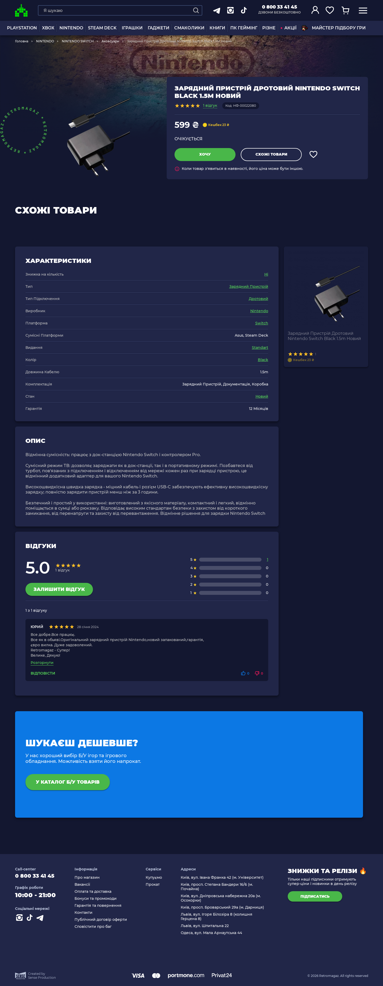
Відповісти (43, 673)
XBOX (48, 27)
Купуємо (157, 877)
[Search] (196, 10)
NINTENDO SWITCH (78, 41)
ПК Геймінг (243, 27)
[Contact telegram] (41, 921)
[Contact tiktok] (30, 921)
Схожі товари (271, 154)
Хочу (205, 154)
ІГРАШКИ (132, 27)
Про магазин (92, 877)
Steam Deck (102, 27)
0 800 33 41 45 (279, 7)
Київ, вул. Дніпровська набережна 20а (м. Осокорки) (222, 898)
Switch (261, 323)
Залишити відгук (59, 589)
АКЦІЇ (289, 27)
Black (263, 359)
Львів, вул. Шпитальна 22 (206, 926)
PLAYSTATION (22, 27)
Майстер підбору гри (334, 28)
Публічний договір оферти (105, 919)
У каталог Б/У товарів (67, 782)
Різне (269, 27)
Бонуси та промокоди (100, 898)
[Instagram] (20, 921)
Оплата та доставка (97, 891)
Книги (217, 27)
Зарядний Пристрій (248, 286)
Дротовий (258, 298)
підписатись (315, 896)
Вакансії (87, 884)
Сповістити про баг (98, 926)
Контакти (88, 912)
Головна (21, 41)
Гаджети (158, 27)
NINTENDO (71, 27)
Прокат (156, 884)
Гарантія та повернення (102, 905)
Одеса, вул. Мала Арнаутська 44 (213, 933)
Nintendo (259, 311)
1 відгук (210, 105)
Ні (266, 274)
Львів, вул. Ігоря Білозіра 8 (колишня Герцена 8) (218, 916)
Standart (260, 347)
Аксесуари (110, 41)
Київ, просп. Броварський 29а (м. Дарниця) (224, 907)
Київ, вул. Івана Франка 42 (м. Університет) (223, 877)
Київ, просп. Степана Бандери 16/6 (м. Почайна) (218, 886)
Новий (262, 396)
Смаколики (189, 27)
